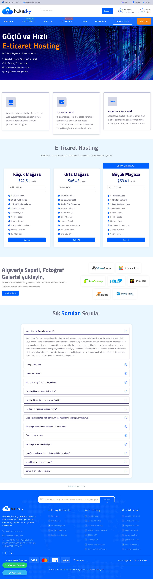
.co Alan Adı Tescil (124, 535)
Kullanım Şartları (125, 560)
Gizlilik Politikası (140, 560)
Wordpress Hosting (88, 525)
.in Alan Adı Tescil (124, 530)
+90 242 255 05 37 (12, 2)
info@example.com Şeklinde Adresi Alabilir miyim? (48, 460)
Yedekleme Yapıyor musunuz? (39, 469)
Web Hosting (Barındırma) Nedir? (40, 338)
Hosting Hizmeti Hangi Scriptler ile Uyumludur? (46, 433)
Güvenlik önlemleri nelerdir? (38, 477)
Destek (136, 2)
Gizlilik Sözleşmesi (51, 525)
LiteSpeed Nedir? (33, 371)
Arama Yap (15, 572)
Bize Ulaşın (48, 516)
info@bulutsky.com (32, 2)
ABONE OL (107, 501)
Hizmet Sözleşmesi (51, 530)
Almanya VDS (86, 539)
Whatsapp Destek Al (15, 565)
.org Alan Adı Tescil (125, 525)
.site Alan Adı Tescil (125, 544)
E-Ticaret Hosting (87, 520)
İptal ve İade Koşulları (52, 535)
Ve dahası (78, 560)
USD (125, 2)
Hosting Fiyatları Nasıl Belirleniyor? (41, 398)
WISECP (81, 486)
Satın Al (27, 232)
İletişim (147, 2)
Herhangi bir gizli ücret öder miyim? (41, 415)
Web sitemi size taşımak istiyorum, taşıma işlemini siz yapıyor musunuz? (57, 424)
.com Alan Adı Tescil (125, 516)
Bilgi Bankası (49, 520)
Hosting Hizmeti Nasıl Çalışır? (38, 451)
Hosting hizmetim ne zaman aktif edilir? (43, 407)
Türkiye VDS (85, 535)
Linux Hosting (86, 516)
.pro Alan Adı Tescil (125, 539)
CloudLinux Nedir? (33, 380)
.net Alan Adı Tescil (125, 520)
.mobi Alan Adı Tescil (125, 549)
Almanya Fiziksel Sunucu (90, 549)
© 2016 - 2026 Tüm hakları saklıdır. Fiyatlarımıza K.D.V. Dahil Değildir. (76, 569)
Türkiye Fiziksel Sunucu (89, 544)
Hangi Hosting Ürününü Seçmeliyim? (41, 389)
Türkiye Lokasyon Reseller (90, 530)
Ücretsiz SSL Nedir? (34, 442)
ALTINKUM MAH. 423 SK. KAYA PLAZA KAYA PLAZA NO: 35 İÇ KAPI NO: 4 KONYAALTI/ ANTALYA (26, 543)
